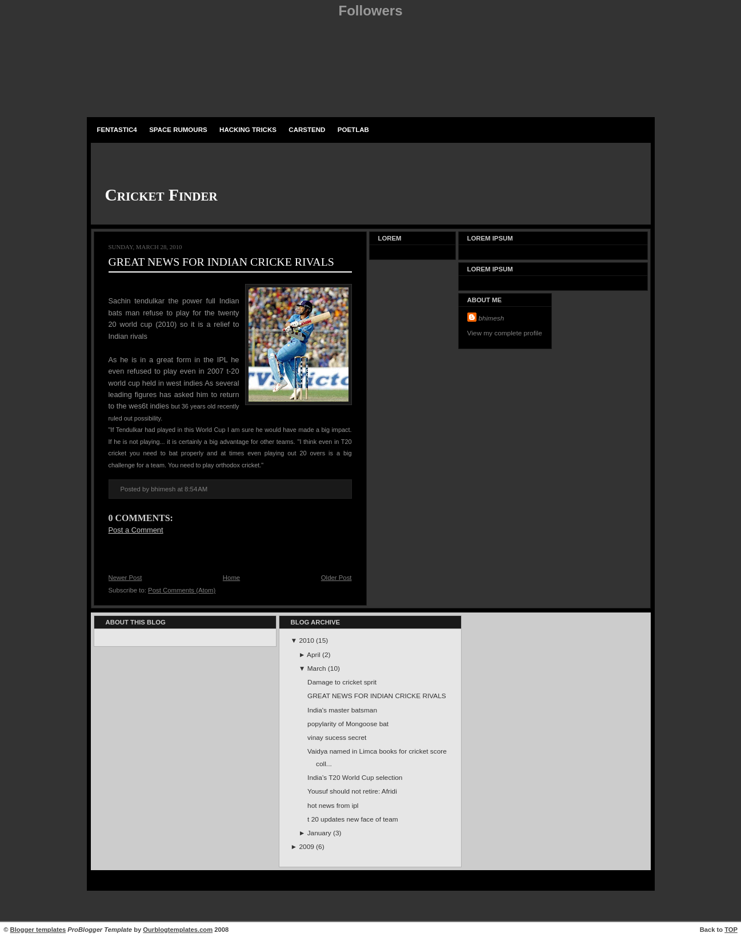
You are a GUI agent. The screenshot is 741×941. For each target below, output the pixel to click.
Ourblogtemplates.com (178, 929)
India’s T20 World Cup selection (354, 778)
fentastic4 (117, 129)
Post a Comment (136, 530)
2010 (308, 640)
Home (231, 577)
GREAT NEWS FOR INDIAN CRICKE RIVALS (221, 261)
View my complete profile (504, 333)
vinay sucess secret (336, 738)
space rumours (178, 129)
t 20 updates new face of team (352, 819)
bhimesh (491, 318)
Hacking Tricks (248, 129)
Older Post (336, 577)
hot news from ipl (332, 806)
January (320, 833)
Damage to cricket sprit (341, 682)
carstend (307, 129)
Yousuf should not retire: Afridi (352, 791)
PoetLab (353, 129)
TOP (731, 929)
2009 (308, 847)
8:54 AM (196, 489)
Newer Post (125, 577)
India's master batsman (342, 710)
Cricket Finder (161, 195)
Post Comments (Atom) (181, 590)
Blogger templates (38, 929)
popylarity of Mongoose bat (347, 724)
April (314, 655)
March (317, 668)
